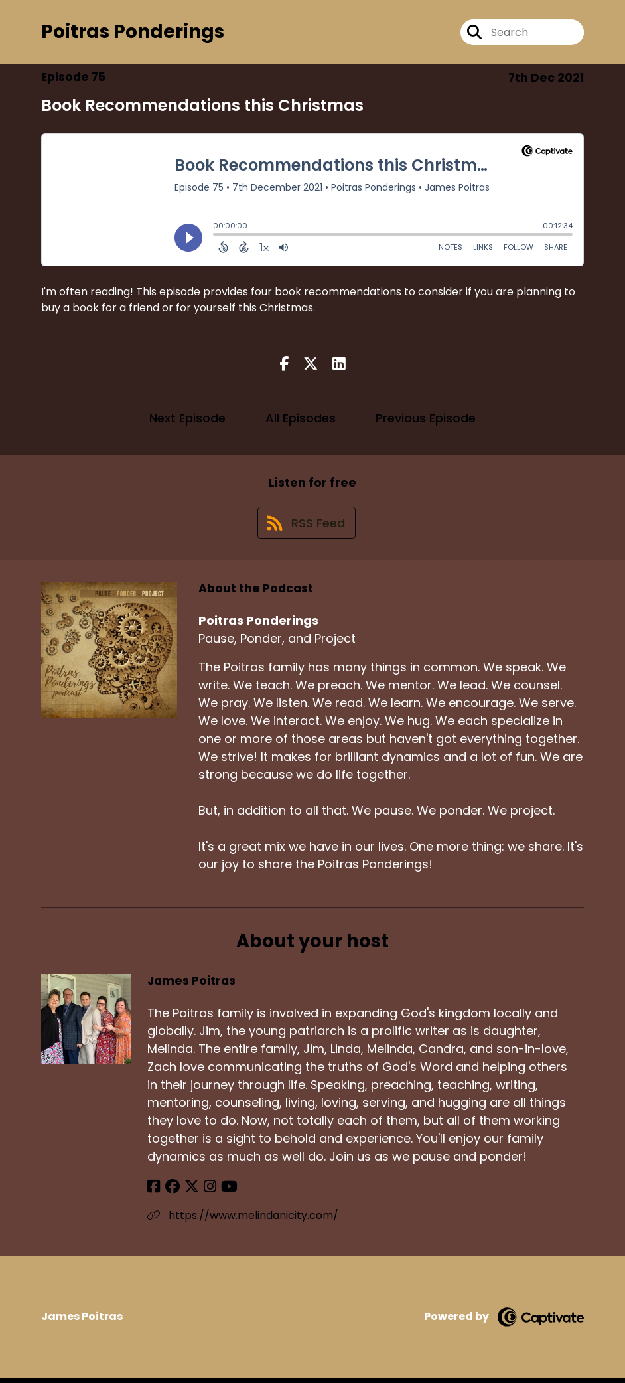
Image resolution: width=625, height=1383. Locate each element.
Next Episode (187, 420)
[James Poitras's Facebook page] (153, 1191)
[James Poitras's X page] (187, 1191)
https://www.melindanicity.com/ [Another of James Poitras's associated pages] (242, 1220)
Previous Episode (426, 420)
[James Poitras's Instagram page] (203, 1191)
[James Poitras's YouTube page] (220, 1191)
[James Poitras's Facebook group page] (170, 1191)
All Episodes (300, 420)
